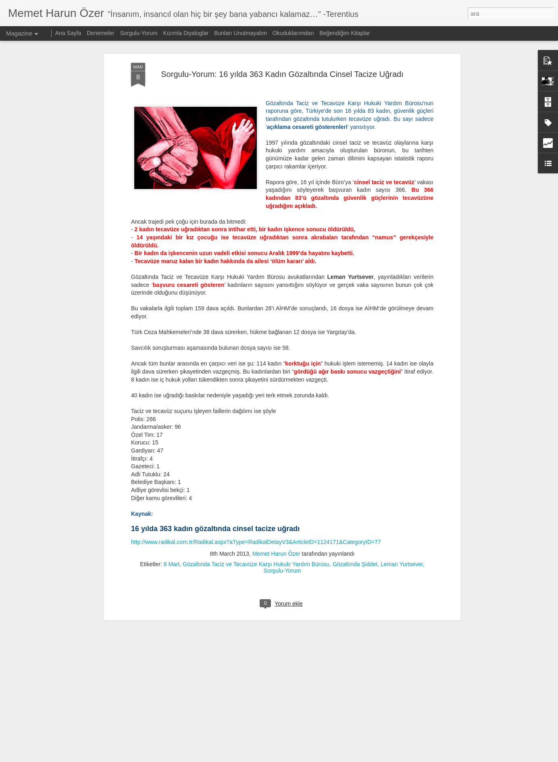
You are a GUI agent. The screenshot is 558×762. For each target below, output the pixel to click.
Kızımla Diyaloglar (185, 33)
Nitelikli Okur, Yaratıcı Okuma (239, 705)
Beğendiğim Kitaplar (344, 33)
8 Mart (172, 459)
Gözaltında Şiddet (355, 459)
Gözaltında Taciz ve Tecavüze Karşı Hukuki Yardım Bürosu (256, 459)
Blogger (310, 757)
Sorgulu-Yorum (282, 466)
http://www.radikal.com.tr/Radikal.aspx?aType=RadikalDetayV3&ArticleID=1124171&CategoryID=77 (256, 437)
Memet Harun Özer (276, 449)
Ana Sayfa (68, 33)
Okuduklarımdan (293, 33)
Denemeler (100, 33)
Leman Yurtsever (402, 459)
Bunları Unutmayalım (240, 33)
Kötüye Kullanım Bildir (400, 757)
